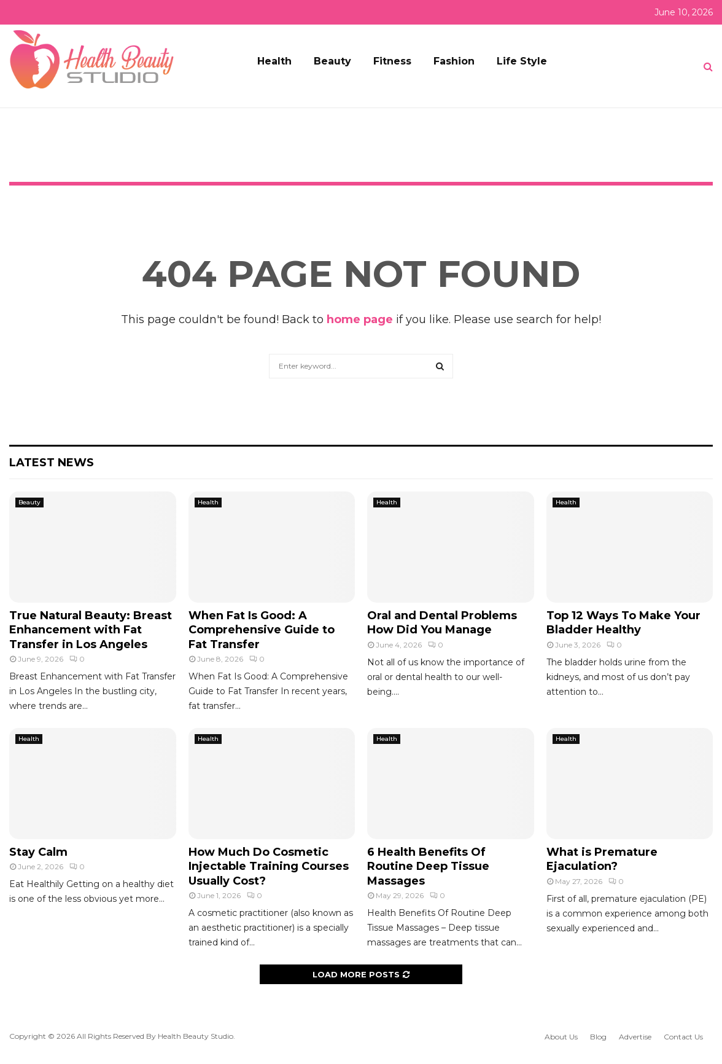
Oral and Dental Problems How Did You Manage (442, 622)
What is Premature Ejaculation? (602, 859)
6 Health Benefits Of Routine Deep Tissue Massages (428, 866)
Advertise (635, 1036)
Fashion (454, 61)
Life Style (522, 61)
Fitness (392, 61)
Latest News (51, 462)
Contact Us (683, 1036)
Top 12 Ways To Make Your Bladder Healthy (623, 622)
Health (274, 61)
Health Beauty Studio (195, 1036)
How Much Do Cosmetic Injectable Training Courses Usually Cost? (268, 866)
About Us (561, 1036)
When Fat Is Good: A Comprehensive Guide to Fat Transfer (261, 630)
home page (360, 319)
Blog (598, 1036)
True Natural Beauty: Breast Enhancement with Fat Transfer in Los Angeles (90, 630)
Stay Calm (38, 852)
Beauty (332, 61)
